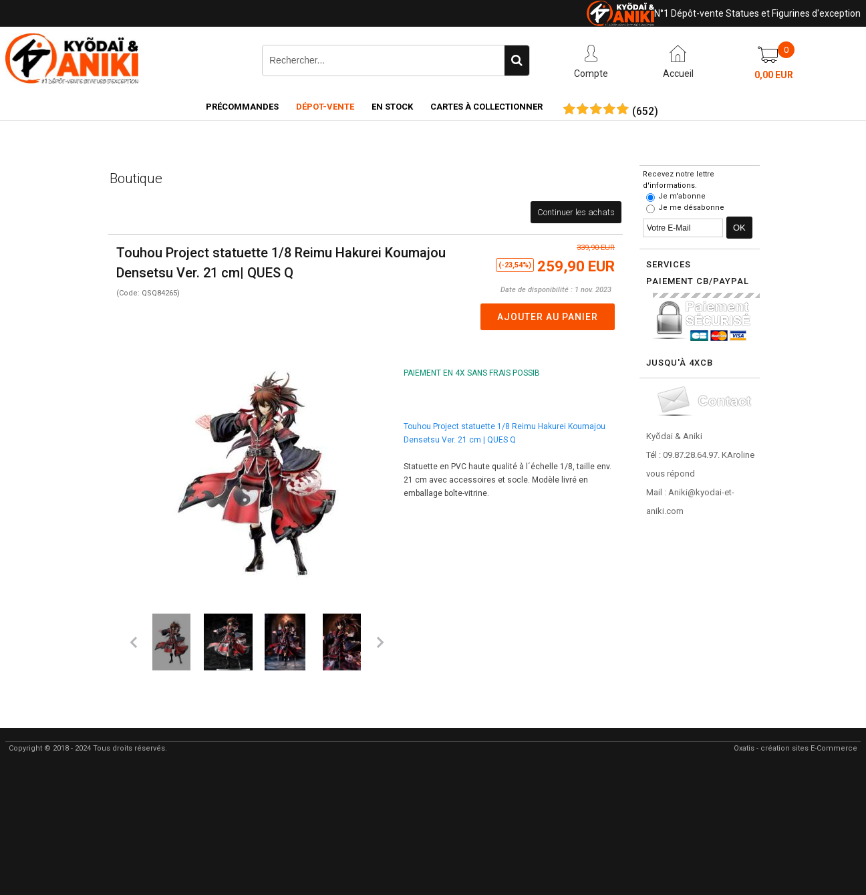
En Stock (392, 107)
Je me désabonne (691, 207)
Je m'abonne (682, 196)
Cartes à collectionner (486, 107)
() (645, 112)
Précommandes (242, 107)
